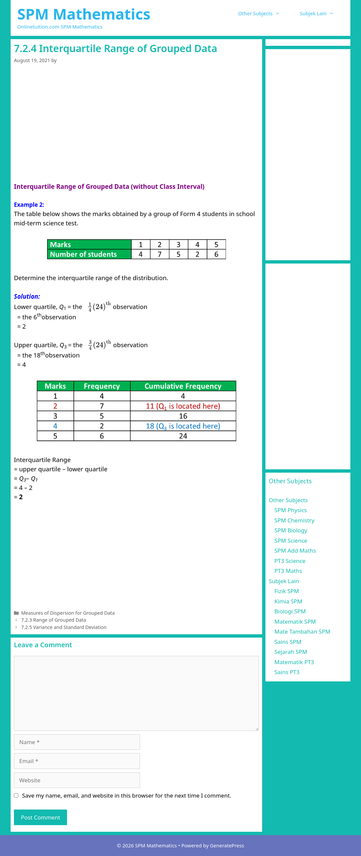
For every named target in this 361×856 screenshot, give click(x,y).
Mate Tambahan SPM (302, 631)
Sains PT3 (287, 672)
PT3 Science (290, 561)
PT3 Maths (288, 571)
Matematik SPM (295, 621)
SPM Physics (290, 510)
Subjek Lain (322, 13)
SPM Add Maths (295, 550)
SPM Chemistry (294, 520)
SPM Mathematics (84, 14)
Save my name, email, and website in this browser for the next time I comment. (126, 795)
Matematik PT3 (294, 662)
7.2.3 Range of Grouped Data (53, 620)
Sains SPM (287, 642)
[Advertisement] (136, 132)
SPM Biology (290, 530)
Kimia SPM (288, 601)
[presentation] (99, 306)
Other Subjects (264, 13)
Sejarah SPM (290, 652)
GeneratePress (227, 845)
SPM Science (290, 540)
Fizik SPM (286, 591)
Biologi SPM (290, 611)
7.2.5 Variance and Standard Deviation (64, 627)
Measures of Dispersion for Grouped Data (68, 613)
